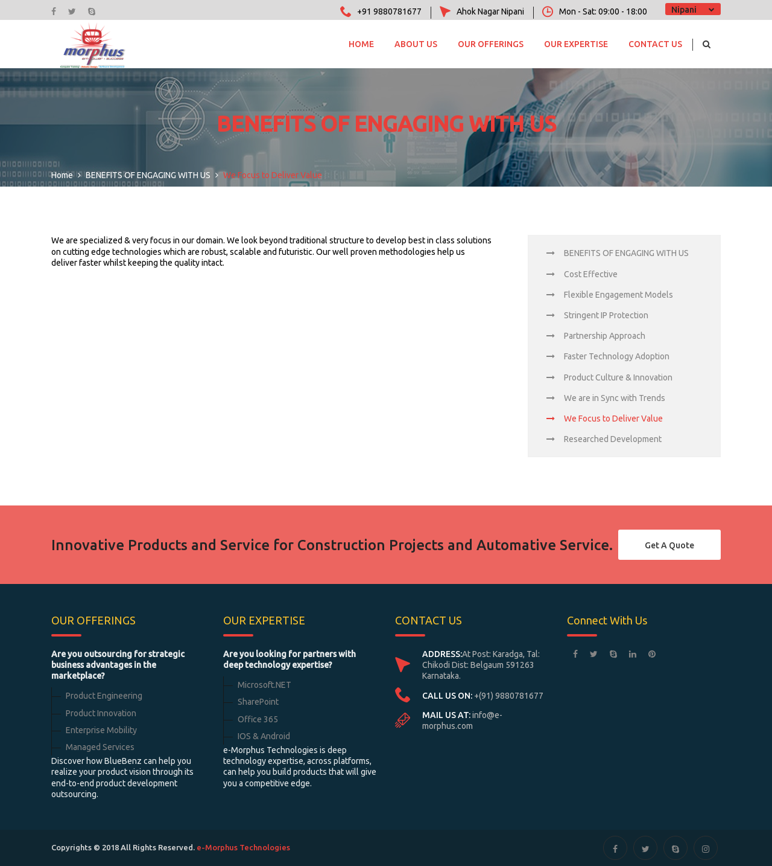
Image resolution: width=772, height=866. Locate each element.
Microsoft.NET (264, 685)
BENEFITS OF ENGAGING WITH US (617, 253)
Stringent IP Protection (597, 315)
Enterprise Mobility (101, 730)
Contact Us (655, 44)
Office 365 (258, 719)
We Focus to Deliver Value (604, 418)
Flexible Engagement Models (609, 295)
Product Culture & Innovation (609, 377)
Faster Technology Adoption (607, 356)
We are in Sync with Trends (605, 398)
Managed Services (100, 747)
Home (361, 44)
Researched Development (604, 439)
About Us (415, 44)
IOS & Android (264, 736)
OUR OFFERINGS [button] (491, 44)
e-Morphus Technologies (243, 847)
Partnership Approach (595, 336)
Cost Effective (582, 274)
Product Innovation (101, 713)
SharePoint (258, 702)
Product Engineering (104, 696)
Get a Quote (669, 545)
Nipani (684, 9)
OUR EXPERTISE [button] (576, 44)
